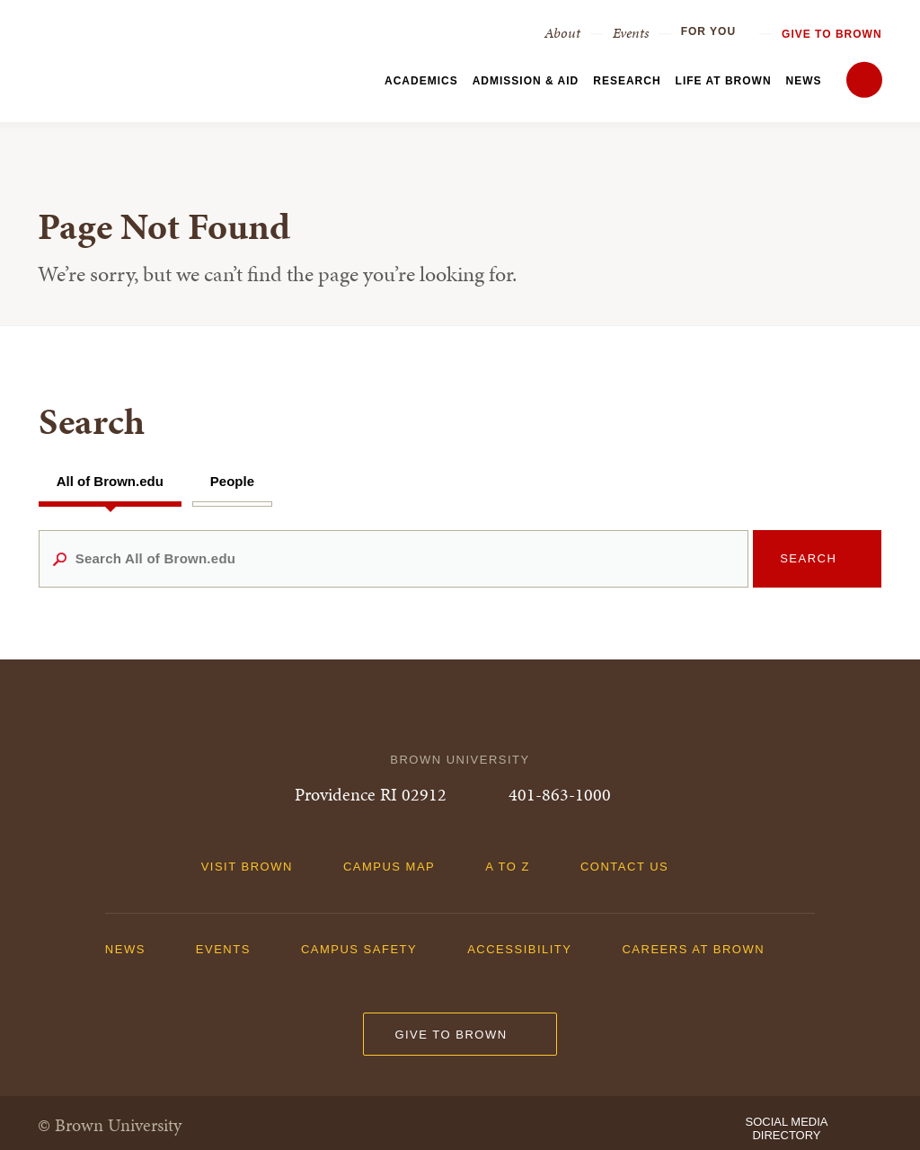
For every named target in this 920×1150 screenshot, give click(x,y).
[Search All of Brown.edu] (394, 559)
